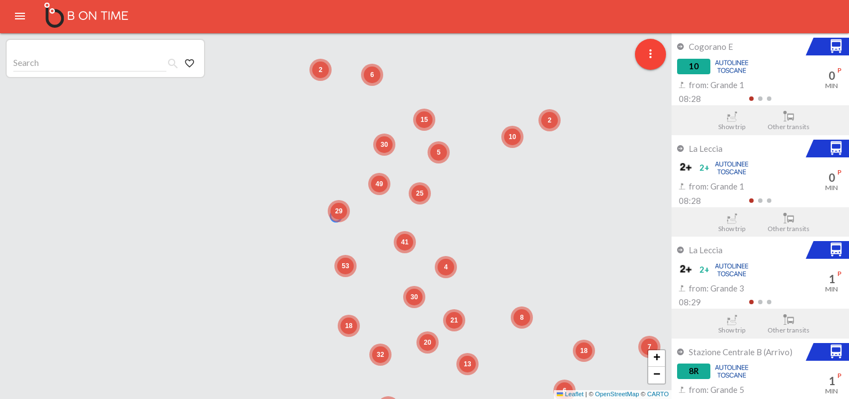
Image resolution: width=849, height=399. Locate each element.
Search (26, 62)
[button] (649, 347)
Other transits (788, 121)
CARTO (658, 394)
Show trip (731, 121)
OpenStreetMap (617, 394)
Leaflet (570, 394)
